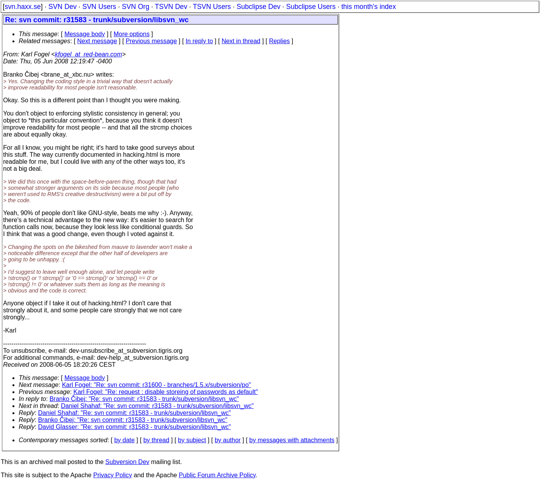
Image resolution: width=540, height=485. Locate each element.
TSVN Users (212, 7)
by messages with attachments (291, 440)
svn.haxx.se (23, 7)
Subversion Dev (128, 462)
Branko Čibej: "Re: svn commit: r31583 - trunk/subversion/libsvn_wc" (144, 399)
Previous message (151, 41)
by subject (192, 440)
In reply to (199, 41)
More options (132, 34)
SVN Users (99, 7)
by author (228, 440)
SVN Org (135, 7)
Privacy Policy (112, 475)
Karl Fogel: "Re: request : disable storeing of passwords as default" (166, 392)
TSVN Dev (171, 7)
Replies (279, 41)
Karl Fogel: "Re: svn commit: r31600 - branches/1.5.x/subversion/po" (156, 385)
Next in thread (241, 41)
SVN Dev (62, 7)
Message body (84, 34)
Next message (97, 41)
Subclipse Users (311, 7)
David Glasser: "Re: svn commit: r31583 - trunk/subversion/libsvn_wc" (134, 427)
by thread (156, 440)
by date (124, 440)
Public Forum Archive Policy (217, 475)
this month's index (368, 7)
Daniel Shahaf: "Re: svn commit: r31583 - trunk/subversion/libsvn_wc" (157, 406)
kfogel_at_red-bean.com (88, 54)
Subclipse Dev (258, 7)
